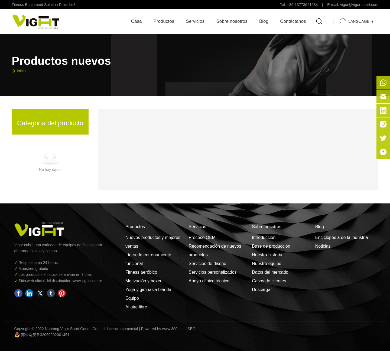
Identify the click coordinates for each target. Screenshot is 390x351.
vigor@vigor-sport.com (359, 4)
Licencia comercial (122, 329)
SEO (190, 329)
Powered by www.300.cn (162, 329)
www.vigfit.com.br (87, 281)
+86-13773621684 (302, 4)
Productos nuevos (61, 61)
